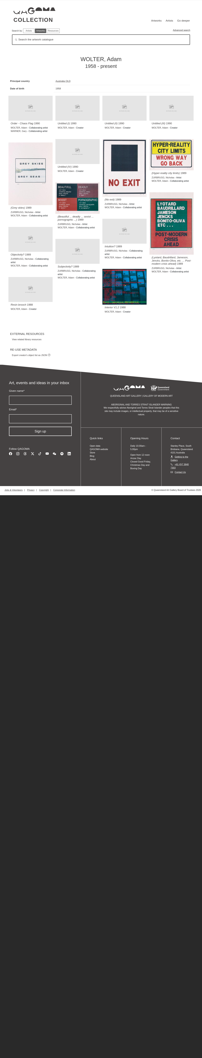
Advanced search (181, 30)
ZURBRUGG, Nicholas (116, 204)
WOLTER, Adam (19, 128)
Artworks (156, 20)
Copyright (44, 490)
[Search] (101, 39)
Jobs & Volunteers (13, 490)
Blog (92, 456)
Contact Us (180, 472)
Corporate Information (64, 490)
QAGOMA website (99, 449)
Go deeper (183, 20)
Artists (169, 20)
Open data (95, 446)
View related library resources (26, 339)
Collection (33, 20)
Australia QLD (63, 81)
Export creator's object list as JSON (29, 355)
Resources (53, 31)
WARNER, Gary (19, 131)
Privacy (31, 490)
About (93, 459)
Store (92, 452)
